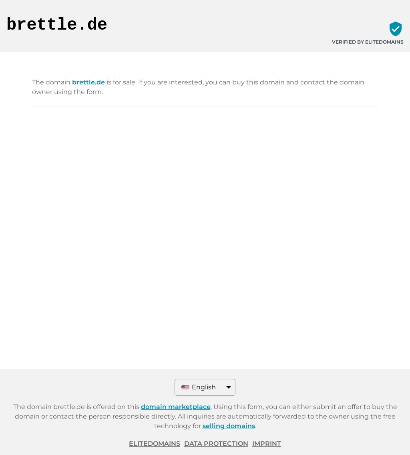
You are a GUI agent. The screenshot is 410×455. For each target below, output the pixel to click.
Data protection (216, 443)
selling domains (229, 426)
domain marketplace (176, 407)
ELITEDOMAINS (154, 443)
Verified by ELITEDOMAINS (368, 42)
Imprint (266, 443)
